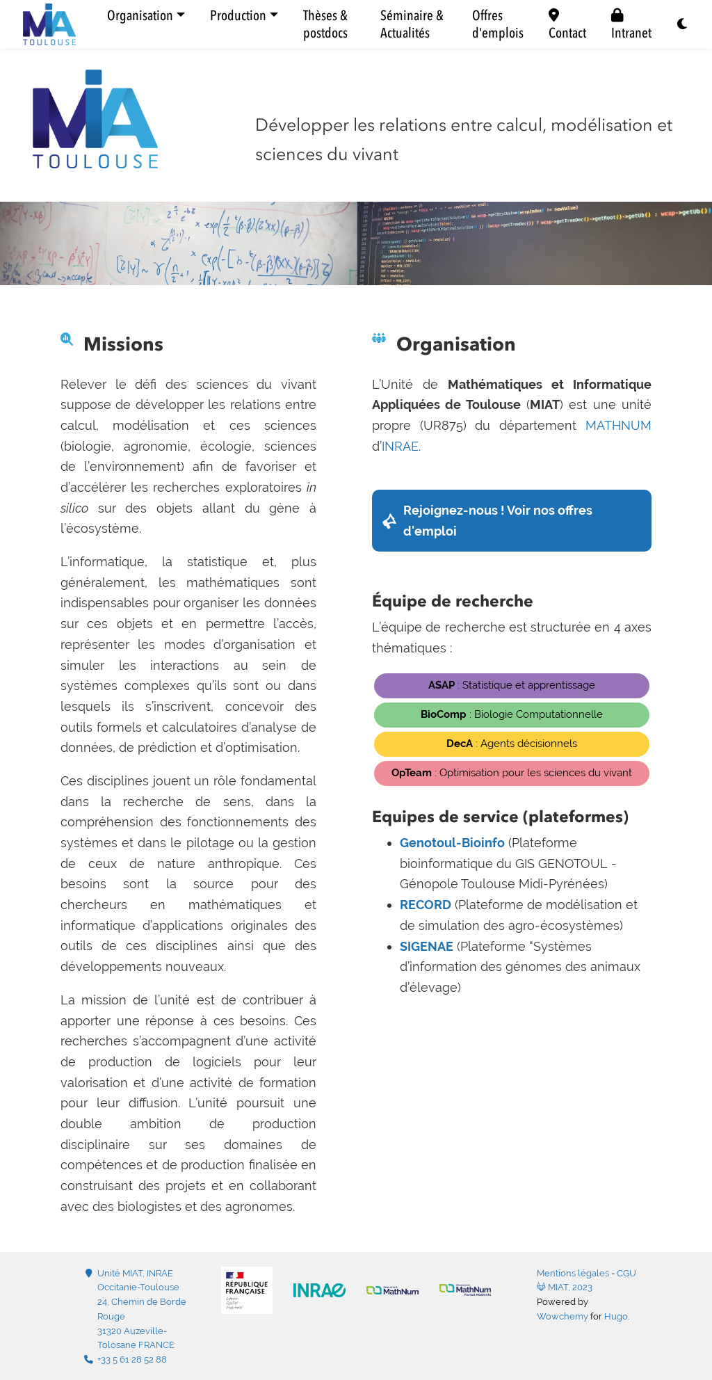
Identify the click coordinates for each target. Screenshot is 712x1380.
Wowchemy (562, 1316)
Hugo (616, 1316)
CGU (626, 1273)
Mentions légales (573, 1273)
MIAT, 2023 (564, 1287)
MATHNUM (618, 425)
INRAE (400, 446)
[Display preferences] (683, 25)
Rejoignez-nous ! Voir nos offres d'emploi (497, 520)
